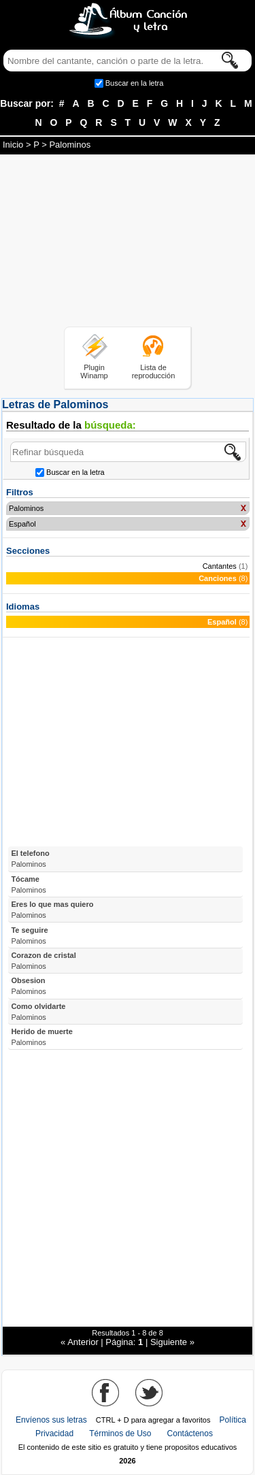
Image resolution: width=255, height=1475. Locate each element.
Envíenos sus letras (51, 1420)
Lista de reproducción (153, 371)
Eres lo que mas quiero (52, 909)
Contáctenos (190, 1433)
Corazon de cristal (43, 960)
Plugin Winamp (93, 371)
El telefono (30, 858)
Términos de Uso (120, 1433)
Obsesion (28, 985)
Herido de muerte (41, 1036)
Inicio (13, 144)
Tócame (28, 884)
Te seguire (29, 935)
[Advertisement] (128, 243)
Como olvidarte (38, 1011)
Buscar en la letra (134, 83)
